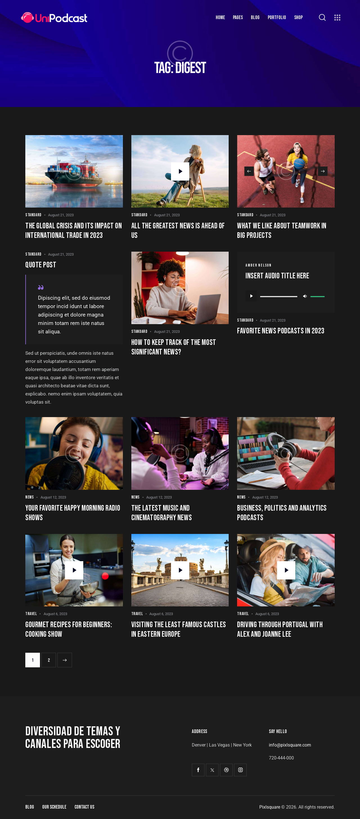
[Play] (251, 296)
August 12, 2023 (53, 497)
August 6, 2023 (55, 614)
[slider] (278, 296)
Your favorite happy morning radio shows (72, 513)
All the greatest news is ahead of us (178, 230)
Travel (31, 613)
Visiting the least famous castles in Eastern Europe (178, 629)
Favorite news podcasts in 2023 (281, 331)
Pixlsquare (269, 807)
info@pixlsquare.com (290, 745)
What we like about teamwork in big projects (282, 230)
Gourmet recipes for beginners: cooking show (68, 629)
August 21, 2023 (61, 215)
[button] (249, 171)
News (29, 497)
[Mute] (305, 296)
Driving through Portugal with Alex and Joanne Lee (280, 629)
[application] (286, 296)
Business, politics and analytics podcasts (282, 513)
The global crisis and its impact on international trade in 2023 (73, 230)
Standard (33, 215)
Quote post (41, 265)
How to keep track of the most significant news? (173, 347)
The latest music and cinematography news (161, 513)
